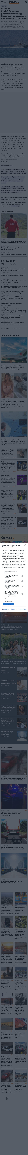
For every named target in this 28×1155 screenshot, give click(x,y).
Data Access (14, 609)
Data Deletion (5, 609)
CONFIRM (8, 604)
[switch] (22, 576)
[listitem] (14, 572)
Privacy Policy (22, 609)
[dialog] (14, 577)
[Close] (25, 545)
